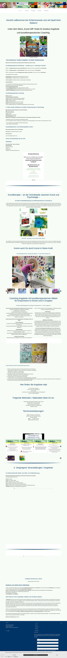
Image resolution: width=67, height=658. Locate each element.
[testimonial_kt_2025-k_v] (40, 446)
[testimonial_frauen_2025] (26, 446)
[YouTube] (8, 630)
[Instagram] (7, 630)
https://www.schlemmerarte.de (13, 627)
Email (38, 644)
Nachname (38, 641)
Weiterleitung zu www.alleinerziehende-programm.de (18, 486)
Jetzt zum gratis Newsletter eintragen (12, 86)
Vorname (38, 638)
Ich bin (38, 647)
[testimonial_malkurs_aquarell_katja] (54, 446)
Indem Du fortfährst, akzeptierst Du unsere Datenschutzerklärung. (47, 650)
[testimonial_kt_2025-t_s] (12, 446)
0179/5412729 (10, 626)
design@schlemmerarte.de (34, 419)
